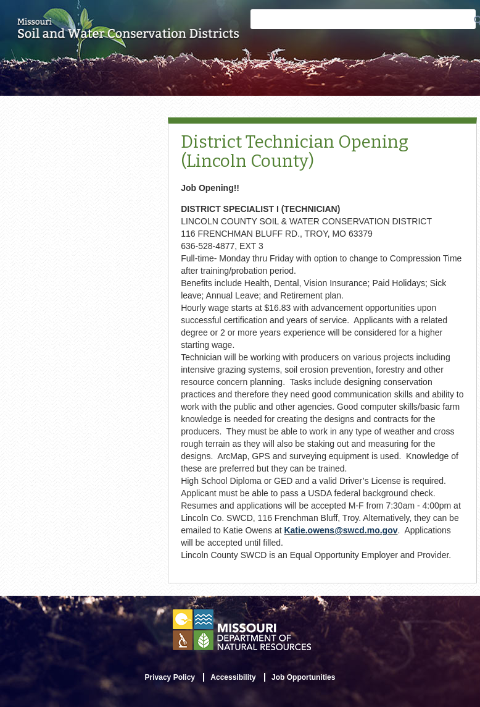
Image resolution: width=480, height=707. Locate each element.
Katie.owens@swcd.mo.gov (340, 530)
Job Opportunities (303, 677)
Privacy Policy (170, 677)
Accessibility (232, 677)
